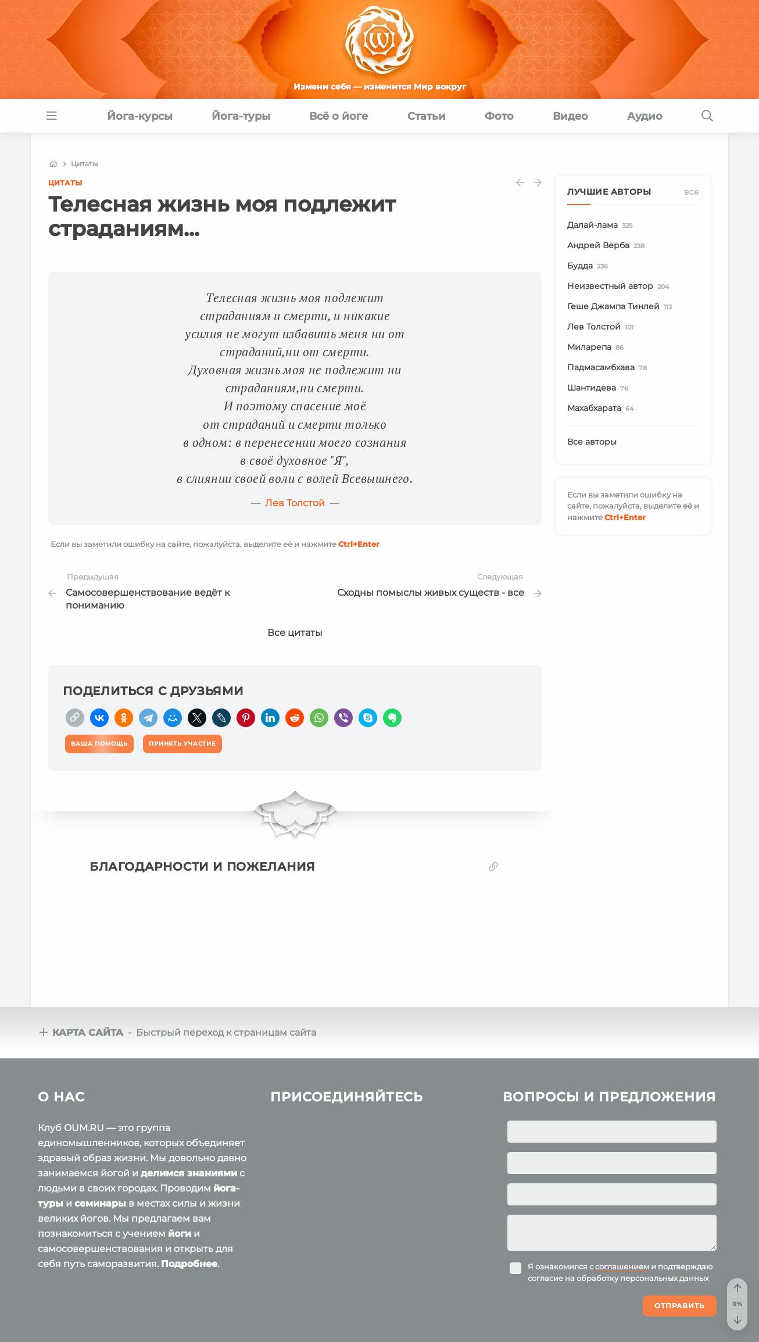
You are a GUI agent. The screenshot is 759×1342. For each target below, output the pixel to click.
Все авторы (592, 441)
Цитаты (65, 182)
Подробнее (189, 1263)
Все (691, 192)
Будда (589, 266)
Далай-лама (601, 225)
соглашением (622, 1266)
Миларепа (597, 347)
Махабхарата (602, 408)
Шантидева (599, 388)
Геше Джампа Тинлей (621, 307)
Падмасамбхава (609, 368)
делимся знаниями (189, 1173)
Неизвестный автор (620, 286)
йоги (179, 1233)
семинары (100, 1203)
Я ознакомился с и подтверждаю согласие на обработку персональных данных (620, 1272)
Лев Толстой (295, 503)
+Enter (359, 544)
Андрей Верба (608, 246)
